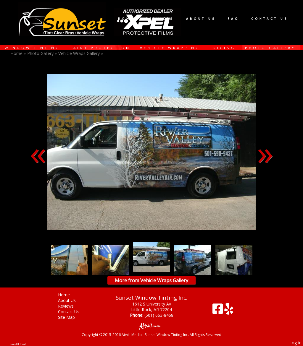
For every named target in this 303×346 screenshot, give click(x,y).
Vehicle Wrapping (170, 48)
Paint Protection (100, 48)
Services (160, 19)
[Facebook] (218, 311)
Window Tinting (32, 48)
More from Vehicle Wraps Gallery (151, 280)
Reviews (70, 306)
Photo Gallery (270, 48)
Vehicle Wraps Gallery (79, 53)
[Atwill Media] (151, 326)
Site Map (71, 317)
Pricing (222, 48)
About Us (201, 19)
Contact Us (269, 19)
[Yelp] (228, 311)
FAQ (233, 19)
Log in (295, 342)
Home (126, 19)
